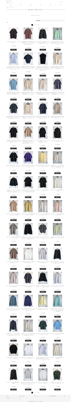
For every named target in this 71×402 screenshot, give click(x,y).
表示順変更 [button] (38, 20)
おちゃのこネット (33, 401)
